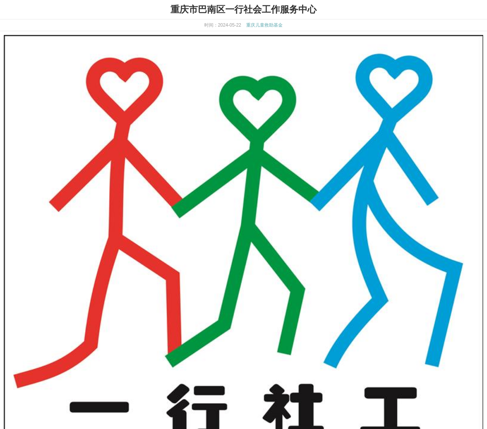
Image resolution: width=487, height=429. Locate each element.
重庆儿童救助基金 (264, 25)
